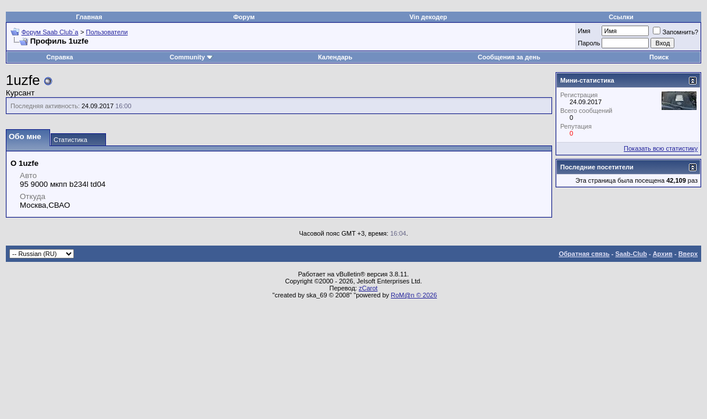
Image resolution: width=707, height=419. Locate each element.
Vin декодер (428, 16)
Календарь (335, 57)
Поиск (659, 57)
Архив (663, 253)
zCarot (368, 288)
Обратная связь (584, 253)
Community (191, 57)
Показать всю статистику (661, 148)
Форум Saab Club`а (50, 32)
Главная (89, 16)
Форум (243, 16)
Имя (584, 30)
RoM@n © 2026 (414, 295)
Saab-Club (630, 253)
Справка (60, 57)
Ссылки (621, 16)
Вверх (688, 253)
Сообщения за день (509, 57)
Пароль (589, 43)
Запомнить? (675, 32)
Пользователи (107, 32)
